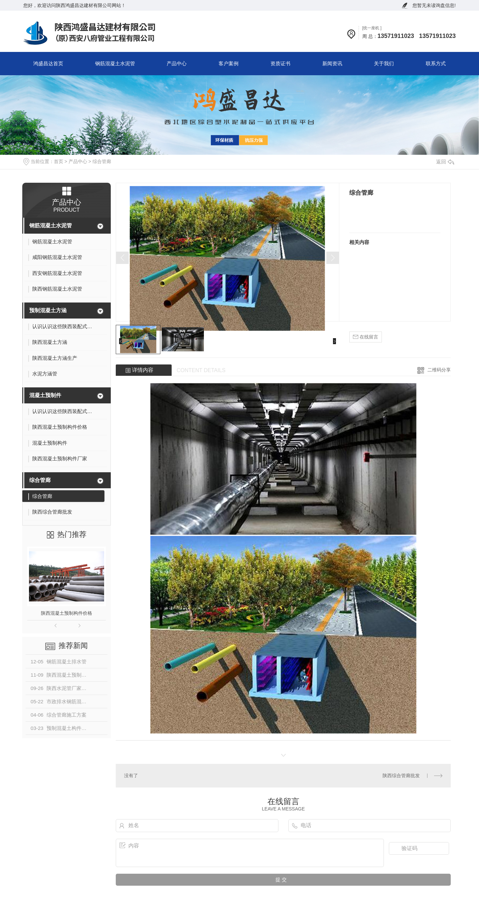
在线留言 (365, 337)
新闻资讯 (332, 63)
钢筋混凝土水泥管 (115, 63)
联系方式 (436, 63)
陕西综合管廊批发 (401, 775)
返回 (445, 161)
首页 (58, 161)
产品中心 (177, 63)
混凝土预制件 (45, 395)
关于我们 (384, 63)
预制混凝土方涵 (48, 310)
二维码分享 (439, 369)
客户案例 (229, 63)
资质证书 (280, 63)
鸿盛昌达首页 (48, 63)
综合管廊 (101, 161)
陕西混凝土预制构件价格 (66, 613)
